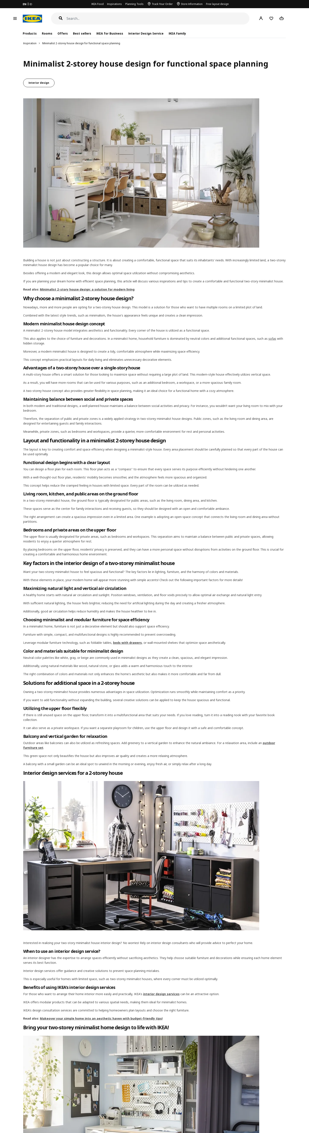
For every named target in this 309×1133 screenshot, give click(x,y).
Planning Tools (134, 4)
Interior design (39, 83)
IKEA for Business (109, 33)
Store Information (192, 4)
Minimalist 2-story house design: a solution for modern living (87, 289)
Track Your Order (162, 4)
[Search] (158, 18)
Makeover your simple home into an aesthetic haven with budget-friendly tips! (101, 1018)
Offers (63, 33)
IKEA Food (97, 4)
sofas (272, 339)
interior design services (161, 994)
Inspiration (29, 43)
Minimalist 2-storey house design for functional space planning (81, 43)
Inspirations (114, 4)
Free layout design (217, 4)
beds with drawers (127, 643)
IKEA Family (177, 33)
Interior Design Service (145, 33)
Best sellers (82, 33)
